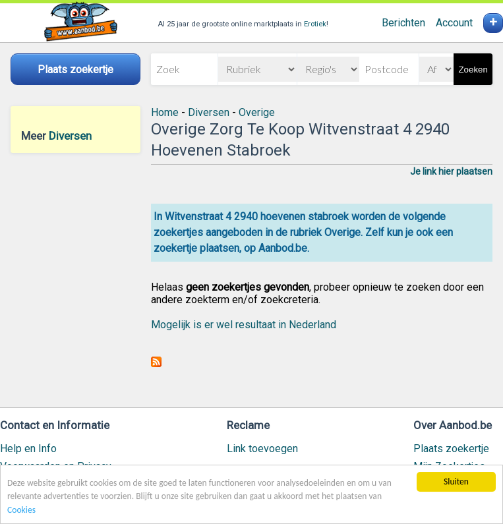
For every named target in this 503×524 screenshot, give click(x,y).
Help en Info (28, 448)
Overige (257, 112)
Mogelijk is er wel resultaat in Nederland (243, 324)
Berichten (403, 22)
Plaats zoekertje (451, 448)
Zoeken (472, 69)
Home (165, 112)
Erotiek (315, 24)
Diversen (70, 135)
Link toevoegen (262, 448)
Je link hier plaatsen (451, 171)
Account (454, 22)
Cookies (21, 511)
